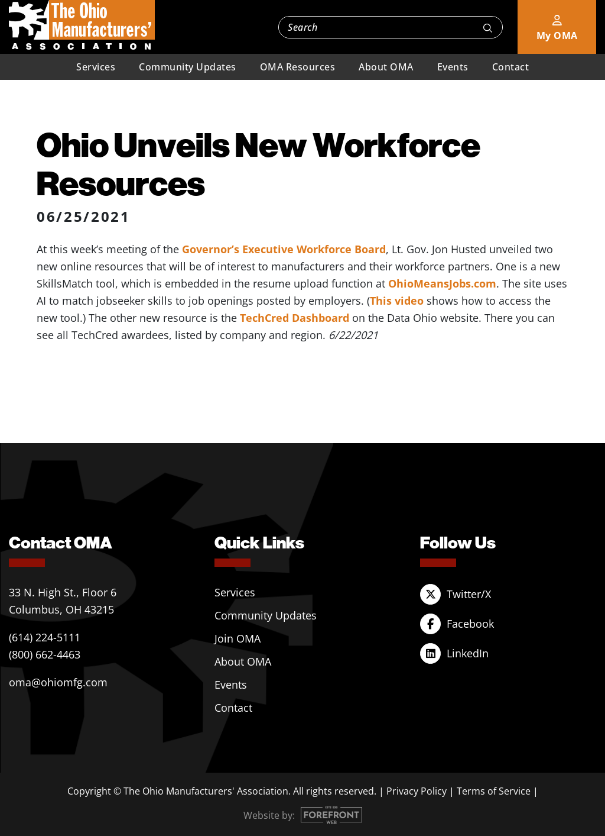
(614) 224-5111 (44, 637)
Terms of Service (494, 791)
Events (453, 66)
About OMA (386, 66)
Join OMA (237, 638)
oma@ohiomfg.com (58, 682)
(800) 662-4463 (44, 654)
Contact (510, 66)
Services (95, 66)
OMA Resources (298, 66)
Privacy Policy (416, 791)
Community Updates (187, 66)
